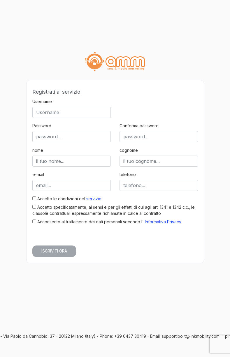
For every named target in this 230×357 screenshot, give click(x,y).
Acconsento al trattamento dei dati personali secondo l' (106, 221)
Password (41, 125)
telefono (128, 174)
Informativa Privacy (163, 221)
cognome (129, 150)
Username (42, 101)
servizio (93, 198)
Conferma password (139, 125)
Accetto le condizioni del (66, 198)
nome (37, 150)
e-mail (38, 174)
